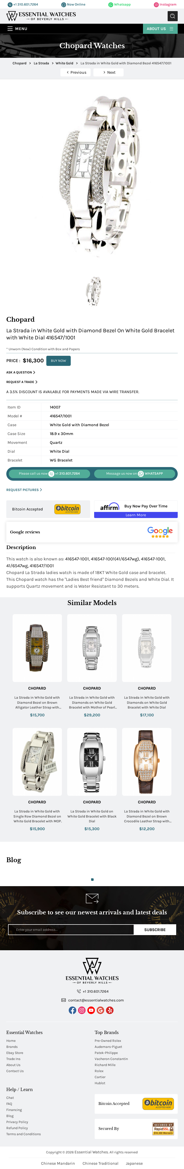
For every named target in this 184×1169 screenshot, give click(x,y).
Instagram (165, 4)
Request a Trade (22, 382)
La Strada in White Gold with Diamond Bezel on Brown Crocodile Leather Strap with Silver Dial (147, 816)
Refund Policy (17, 1128)
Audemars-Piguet (108, 1047)
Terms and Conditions (23, 1134)
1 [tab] (92, 879)
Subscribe (155, 929)
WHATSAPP (134, 474)
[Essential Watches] (41, 16)
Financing (14, 1110)
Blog (10, 1116)
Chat (10, 1098)
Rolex (99, 1071)
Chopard (37, 688)
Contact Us (15, 1071)
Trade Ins (13, 1059)
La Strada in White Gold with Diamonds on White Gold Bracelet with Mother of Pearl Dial (92, 702)
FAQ (9, 1104)
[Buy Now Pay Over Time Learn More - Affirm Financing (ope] (136, 509)
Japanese (134, 1163)
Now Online (73, 4)
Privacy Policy (17, 1122)
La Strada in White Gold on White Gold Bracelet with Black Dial (92, 816)
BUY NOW (58, 361)
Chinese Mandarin (58, 1163)
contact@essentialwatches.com (92, 999)
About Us (160, 28)
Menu (21, 28)
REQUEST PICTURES (24, 490)
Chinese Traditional (100, 1163)
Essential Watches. (92, 1152)
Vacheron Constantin (111, 1059)
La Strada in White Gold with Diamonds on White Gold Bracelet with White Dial (147, 702)
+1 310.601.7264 (23, 4)
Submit (173, 16)
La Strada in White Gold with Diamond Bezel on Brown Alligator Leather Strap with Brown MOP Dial (37, 702)
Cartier (100, 1077)
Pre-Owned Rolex (108, 1041)
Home (11, 1041)
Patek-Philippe (106, 1053)
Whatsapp (119, 4)
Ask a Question (20, 372)
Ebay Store (14, 1053)
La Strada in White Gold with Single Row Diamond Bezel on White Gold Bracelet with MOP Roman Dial (37, 816)
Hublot (100, 1083)
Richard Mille (105, 1065)
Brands (12, 1047)
